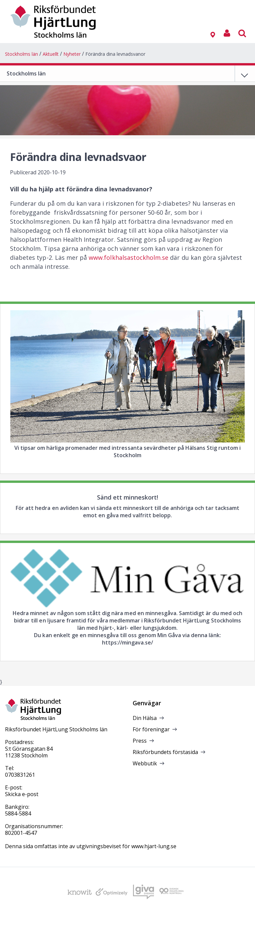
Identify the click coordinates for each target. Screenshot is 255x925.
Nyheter (72, 54)
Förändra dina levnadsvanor (115, 54)
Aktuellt (51, 54)
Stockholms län (21, 54)
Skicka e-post (21, 794)
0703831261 (20, 774)
